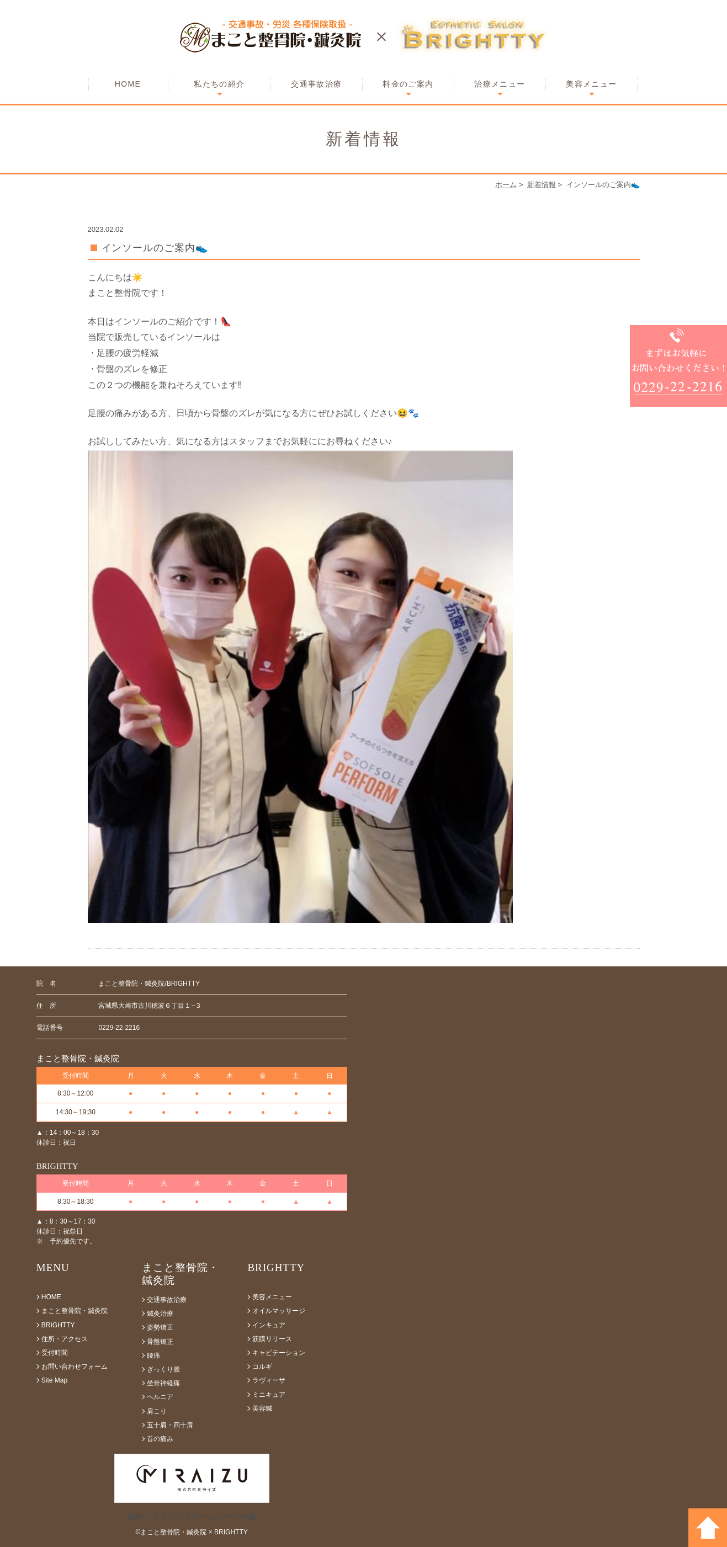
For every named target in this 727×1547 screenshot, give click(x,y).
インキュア (268, 1325)
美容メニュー (591, 83)
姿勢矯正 (160, 1327)
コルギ (262, 1366)
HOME (128, 83)
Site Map (54, 1380)
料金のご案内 (408, 83)
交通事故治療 (316, 83)
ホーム (506, 184)
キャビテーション (278, 1353)
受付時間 (54, 1353)
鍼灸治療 (160, 1313)
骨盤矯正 (160, 1342)
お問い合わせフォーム (74, 1366)
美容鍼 (262, 1408)
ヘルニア (160, 1397)
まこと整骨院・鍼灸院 (74, 1311)
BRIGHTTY (58, 1325)
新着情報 (541, 184)
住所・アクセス (64, 1339)
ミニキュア (268, 1395)
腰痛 (153, 1355)
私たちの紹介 (219, 83)
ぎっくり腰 (163, 1369)
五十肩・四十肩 (170, 1425)
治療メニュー (499, 83)
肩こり (157, 1411)
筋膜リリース (272, 1339)
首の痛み (160, 1439)
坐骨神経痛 (163, 1383)
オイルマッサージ (278, 1311)
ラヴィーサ (268, 1380)
